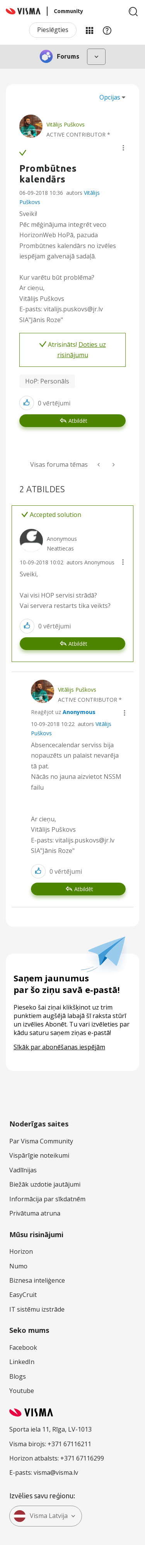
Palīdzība (107, 30)
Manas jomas (89, 30)
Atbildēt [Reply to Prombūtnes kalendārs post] (77, 420)
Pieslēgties (52, 29)
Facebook (23, 1347)
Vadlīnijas (23, 1170)
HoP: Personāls (47, 381)
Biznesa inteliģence (37, 1280)
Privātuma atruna (34, 1213)
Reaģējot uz (63, 712)
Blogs (17, 1376)
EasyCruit (23, 1294)
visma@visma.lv (56, 1472)
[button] (123, 148)
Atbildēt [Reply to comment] (77, 643)
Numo (18, 1266)
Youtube (21, 1390)
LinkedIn (21, 1362)
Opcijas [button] (109, 97)
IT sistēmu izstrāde (37, 1309)
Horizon (21, 1251)
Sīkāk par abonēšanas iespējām (59, 1047)
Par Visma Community (41, 1141)
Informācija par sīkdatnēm (47, 1199)
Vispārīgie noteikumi (39, 1155)
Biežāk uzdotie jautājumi (44, 1184)
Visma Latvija (41, 1516)
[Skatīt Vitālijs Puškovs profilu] (65, 124)
